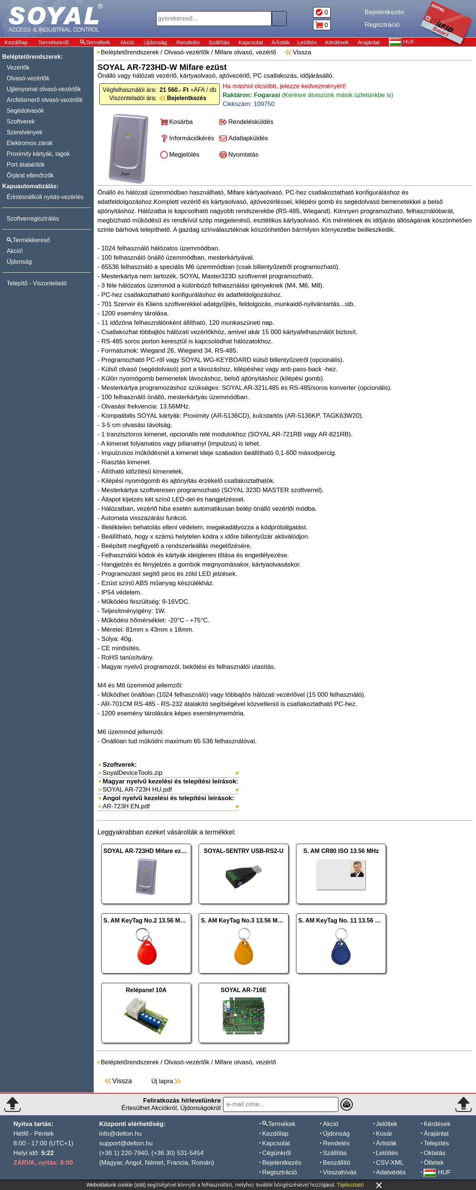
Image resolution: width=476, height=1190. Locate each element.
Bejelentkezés (282, 1162)
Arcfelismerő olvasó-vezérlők (45, 100)
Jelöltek (387, 1124)
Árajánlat (369, 42)
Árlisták (280, 42)
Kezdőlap (16, 42)
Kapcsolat (250, 42)
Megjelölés (184, 154)
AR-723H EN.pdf (126, 806)
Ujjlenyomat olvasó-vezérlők (44, 89)
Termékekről (53, 42)
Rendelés (188, 42)
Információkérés (191, 138)
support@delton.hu (126, 1143)
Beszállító (336, 1162)
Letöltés (307, 42)
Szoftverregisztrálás (33, 218)
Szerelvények (24, 132)
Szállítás (219, 42)
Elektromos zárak (30, 143)
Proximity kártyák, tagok (38, 154)
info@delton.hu (120, 1133)
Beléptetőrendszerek (130, 52)
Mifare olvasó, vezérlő (245, 52)
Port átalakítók (26, 164)
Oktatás (435, 1153)
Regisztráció (279, 1172)
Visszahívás (339, 1172)
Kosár (384, 1133)
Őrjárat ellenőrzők (30, 175)
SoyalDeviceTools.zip (133, 772)
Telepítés (436, 1143)
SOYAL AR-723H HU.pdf (137, 789)
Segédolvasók (25, 111)
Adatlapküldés (248, 138)
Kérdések (337, 42)
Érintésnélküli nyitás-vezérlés (45, 197)
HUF (437, 1172)
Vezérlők (18, 67)
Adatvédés (391, 1172)
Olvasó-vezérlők (28, 78)
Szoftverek (21, 121)
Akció (127, 42)
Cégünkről (276, 1153)
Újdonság (155, 42)
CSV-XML (390, 1162)
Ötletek (434, 1162)
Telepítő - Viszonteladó (37, 283)
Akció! (15, 251)
